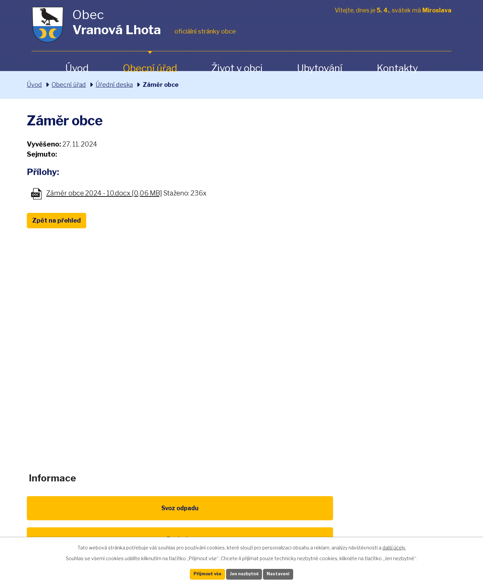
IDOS (365, 516)
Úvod (77, 68)
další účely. (394, 546)
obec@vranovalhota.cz (239, 380)
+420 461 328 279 (153, 380)
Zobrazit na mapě (383, 386)
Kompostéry (303, 516)
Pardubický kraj (426, 516)
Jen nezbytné (244, 573)
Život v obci (237, 68)
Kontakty (397, 68)
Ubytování (319, 68)
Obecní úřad (150, 68)
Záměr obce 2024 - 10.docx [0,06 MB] (104, 193)
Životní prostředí (241, 520)
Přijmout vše (198, 573)
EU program (180, 516)
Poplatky (118, 516)
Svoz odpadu (56, 516)
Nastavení (287, 573)
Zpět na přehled (63, 221)
